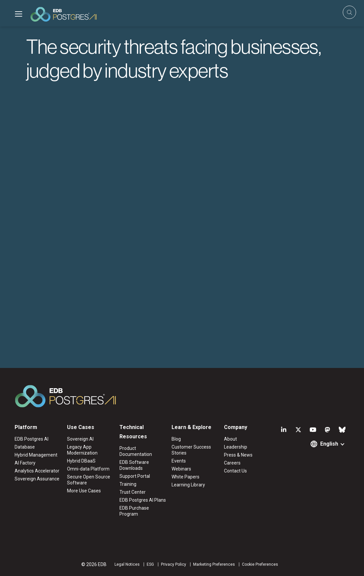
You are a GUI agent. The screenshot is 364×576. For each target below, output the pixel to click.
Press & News (238, 455)
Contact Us (235, 470)
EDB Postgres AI (31, 439)
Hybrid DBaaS (81, 461)
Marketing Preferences (214, 564)
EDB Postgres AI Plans (142, 500)
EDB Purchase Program (134, 511)
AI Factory (25, 463)
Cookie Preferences (260, 564)
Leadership (235, 447)
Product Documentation (135, 451)
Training (127, 484)
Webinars (181, 468)
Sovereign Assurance (37, 478)
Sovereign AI (80, 439)
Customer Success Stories (191, 450)
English (329, 444)
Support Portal (134, 476)
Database (25, 447)
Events (179, 461)
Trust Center (132, 492)
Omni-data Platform (88, 468)
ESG (150, 564)
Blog (176, 439)
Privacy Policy (173, 564)
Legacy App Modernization (82, 450)
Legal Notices (127, 564)
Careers (232, 463)
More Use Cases (84, 490)
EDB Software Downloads (134, 465)
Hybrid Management (36, 455)
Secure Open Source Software (88, 479)
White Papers (185, 476)
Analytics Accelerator (37, 470)
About (230, 439)
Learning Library (188, 484)
